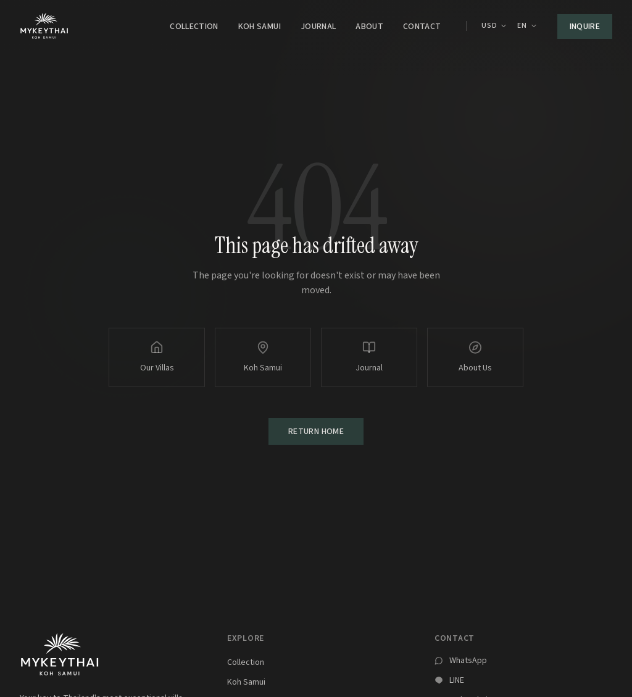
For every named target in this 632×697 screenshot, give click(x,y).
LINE (456, 680)
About (369, 26)
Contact (422, 26)
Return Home (316, 433)
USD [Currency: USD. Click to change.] (494, 26)
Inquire (585, 26)
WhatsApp (468, 660)
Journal (318, 26)
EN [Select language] (527, 26)
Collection (194, 26)
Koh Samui (259, 26)
